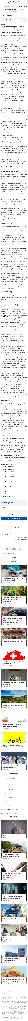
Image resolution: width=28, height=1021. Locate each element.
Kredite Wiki (24, 993)
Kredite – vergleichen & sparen (10, 991)
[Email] (26, 6)
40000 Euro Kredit (11, 1010)
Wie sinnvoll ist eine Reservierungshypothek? (14, 457)
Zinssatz (25, 57)
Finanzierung (6, 71)
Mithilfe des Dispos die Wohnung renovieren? (13, 683)
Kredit (15, 42)
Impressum (18, 995)
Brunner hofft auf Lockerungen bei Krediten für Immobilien (14, 980)
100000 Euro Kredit (6, 1013)
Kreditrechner (4, 786)
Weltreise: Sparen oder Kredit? (12, 705)
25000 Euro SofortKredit (15, 1008)
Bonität (22, 388)
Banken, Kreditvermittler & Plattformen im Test (11, 993)
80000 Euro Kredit (13, 1012)
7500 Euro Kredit (8, 1006)
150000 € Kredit (22, 1013)
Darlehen (3, 57)
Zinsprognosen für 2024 (10, 836)
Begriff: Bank (5, 494)
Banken (3, 144)
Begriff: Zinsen (6, 496)
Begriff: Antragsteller (8, 471)
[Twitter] (21, 6)
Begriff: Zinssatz (6, 484)
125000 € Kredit (14, 1013)
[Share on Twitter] (15, 527)
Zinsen (4, 115)
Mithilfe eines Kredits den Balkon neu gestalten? (13, 642)
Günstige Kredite (5, 813)
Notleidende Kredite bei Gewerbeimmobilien (10, 959)
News (18, 991)
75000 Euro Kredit (5, 1012)
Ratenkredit (4, 798)
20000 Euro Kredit (5, 1008)
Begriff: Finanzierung (8, 474)
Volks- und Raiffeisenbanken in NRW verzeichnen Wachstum (12, 897)
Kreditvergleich (5, 778)
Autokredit (3, 794)
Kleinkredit (11, 1002)
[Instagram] (22, 6)
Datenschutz (12, 995)
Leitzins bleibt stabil (9, 919)
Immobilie (16, 71)
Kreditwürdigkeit (5, 363)
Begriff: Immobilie (7, 481)
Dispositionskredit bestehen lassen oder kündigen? (12, 725)
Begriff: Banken (6, 491)
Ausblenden (17, 20)
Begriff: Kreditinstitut (8, 469)
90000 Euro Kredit (22, 1012)
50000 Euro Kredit (19, 1010)
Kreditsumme (14, 130)
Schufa (22, 390)
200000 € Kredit (9, 1015)
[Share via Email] (18, 527)
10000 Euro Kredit (17, 1006)
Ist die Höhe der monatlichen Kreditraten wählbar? (12, 767)
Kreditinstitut (23, 194)
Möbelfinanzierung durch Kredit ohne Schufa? (13, 663)
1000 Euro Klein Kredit (6, 1005)
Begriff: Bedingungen (8, 476)
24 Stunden (6, 998)
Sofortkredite (16, 1002)
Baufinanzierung (5, 809)
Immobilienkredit (5, 790)
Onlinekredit (4, 802)
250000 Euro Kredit (18, 1015)
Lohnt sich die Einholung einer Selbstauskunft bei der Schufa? (13, 746)
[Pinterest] (24, 6)
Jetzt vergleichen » (14, 518)
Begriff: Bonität (6, 486)
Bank (22, 38)
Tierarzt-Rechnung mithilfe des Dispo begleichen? (13, 579)
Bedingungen (23, 42)
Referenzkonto (14, 352)
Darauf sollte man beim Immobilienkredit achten (11, 855)
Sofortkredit (4, 806)
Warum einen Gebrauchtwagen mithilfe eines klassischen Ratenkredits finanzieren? (13, 620)
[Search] (26, 2)
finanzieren (4, 90)
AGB (8, 995)
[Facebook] (19, 6)
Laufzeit (3, 112)
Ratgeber (22, 991)
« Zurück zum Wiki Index (7, 15)
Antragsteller (4, 313)
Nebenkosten (19, 259)
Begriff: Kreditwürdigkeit (9, 466)
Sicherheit (11, 288)
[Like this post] (11, 527)
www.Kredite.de (11, 997)
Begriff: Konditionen (8, 479)
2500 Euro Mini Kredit (16, 1005)
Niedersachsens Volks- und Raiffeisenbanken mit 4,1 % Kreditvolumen (11, 875)
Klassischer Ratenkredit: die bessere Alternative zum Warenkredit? (12, 599)
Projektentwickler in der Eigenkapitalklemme (10, 939)
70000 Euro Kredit (17, 1011)
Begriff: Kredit (6, 489)
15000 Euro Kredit (15, 1007)
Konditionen (18, 140)
